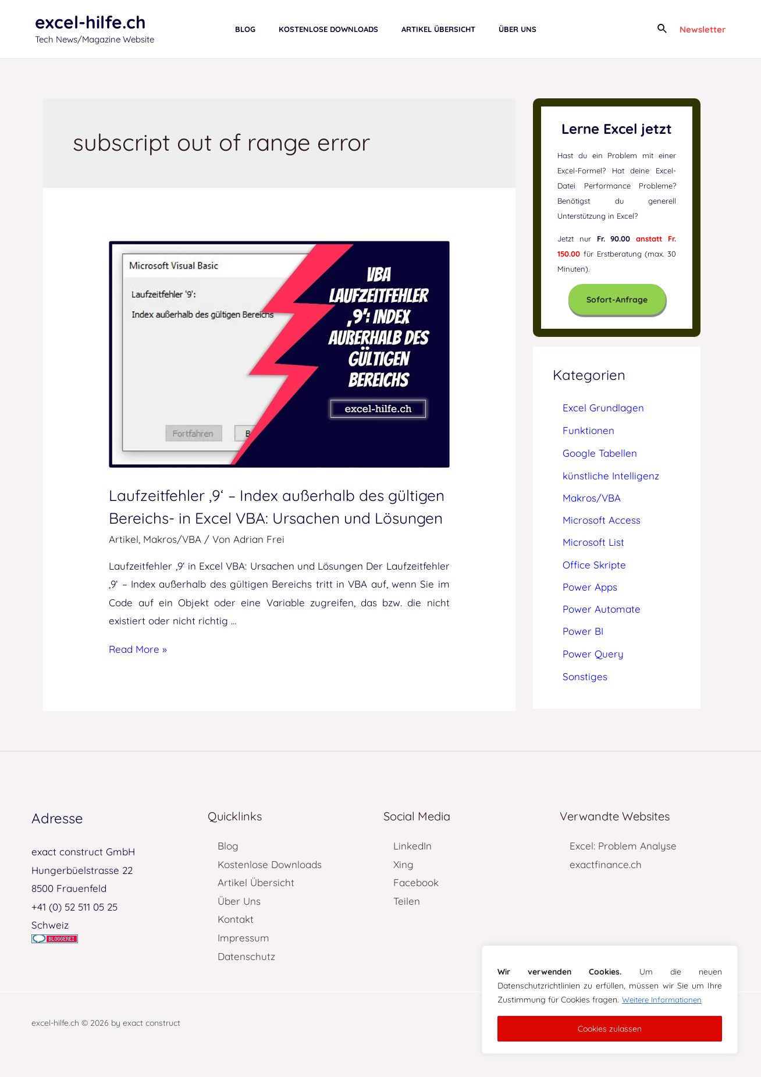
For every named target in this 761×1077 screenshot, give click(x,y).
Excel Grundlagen (603, 407)
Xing (403, 887)
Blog (228, 869)
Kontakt (236, 942)
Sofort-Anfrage (617, 299)
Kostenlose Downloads (270, 887)
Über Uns (239, 924)
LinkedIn (412, 869)
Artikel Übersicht (256, 906)
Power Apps (590, 587)
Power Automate (602, 609)
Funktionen (588, 430)
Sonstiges (585, 676)
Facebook (416, 906)
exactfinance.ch (606, 887)
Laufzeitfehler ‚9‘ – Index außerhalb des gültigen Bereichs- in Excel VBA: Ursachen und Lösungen (275, 517)
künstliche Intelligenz (611, 476)
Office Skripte (594, 565)
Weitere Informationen (664, 999)
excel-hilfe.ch (90, 22)
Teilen (406, 924)
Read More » (138, 672)
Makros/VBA (172, 562)
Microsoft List (593, 542)
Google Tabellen (600, 453)
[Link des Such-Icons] (662, 29)
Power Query (593, 654)
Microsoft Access (602, 520)
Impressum (243, 960)
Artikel (123, 562)
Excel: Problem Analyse (623, 869)
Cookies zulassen (610, 1028)
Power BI (583, 631)
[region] (610, 1000)
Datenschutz (246, 979)
